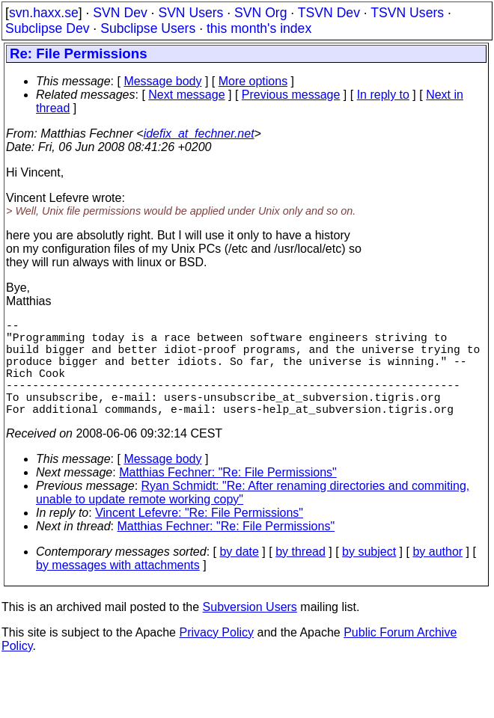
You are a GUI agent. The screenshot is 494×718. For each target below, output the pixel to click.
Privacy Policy (216, 656)
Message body (162, 81)
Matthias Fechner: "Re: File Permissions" (228, 496)
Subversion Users (250, 631)
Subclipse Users (147, 28)
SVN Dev (120, 12)
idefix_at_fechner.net (199, 133)
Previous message (291, 94)
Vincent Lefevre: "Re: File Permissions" (199, 536)
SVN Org (260, 12)
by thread (300, 575)
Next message (186, 94)
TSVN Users (407, 12)
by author (437, 575)
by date (238, 575)
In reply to (383, 94)
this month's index (259, 28)
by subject (369, 575)
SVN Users (190, 12)
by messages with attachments (118, 589)
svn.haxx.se (44, 12)
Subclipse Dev (47, 28)
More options (253, 81)
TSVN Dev (329, 12)
